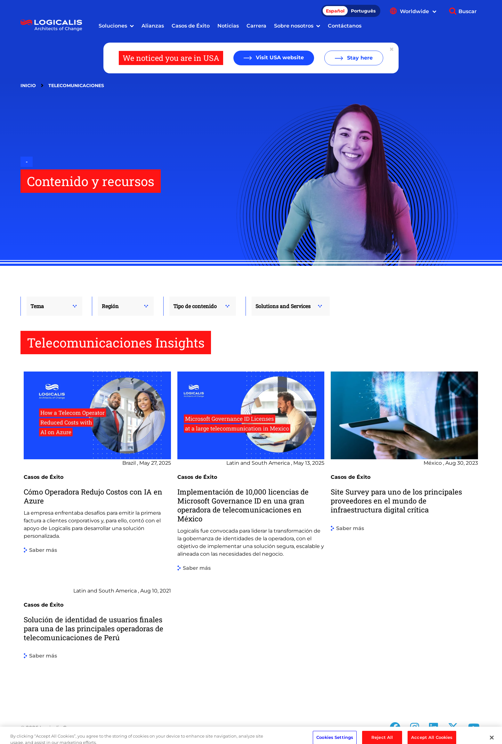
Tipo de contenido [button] (195, 306)
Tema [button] (37, 306)
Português (363, 11)
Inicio (28, 85)
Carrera (256, 26)
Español (335, 11)
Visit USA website (279, 57)
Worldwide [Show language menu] (418, 11)
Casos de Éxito (191, 26)
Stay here (359, 58)
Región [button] (110, 306)
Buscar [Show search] (467, 11)
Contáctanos (344, 26)
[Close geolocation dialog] (392, 49)
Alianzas (153, 26)
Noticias (228, 26)
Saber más (43, 550)
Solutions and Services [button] (283, 306)
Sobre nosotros (293, 26)
